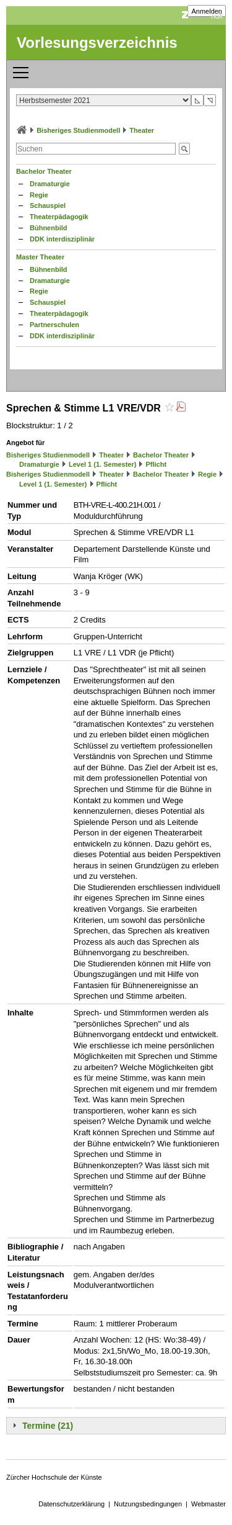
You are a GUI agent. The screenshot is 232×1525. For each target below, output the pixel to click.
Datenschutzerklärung (71, 1504)
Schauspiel (48, 205)
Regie (39, 195)
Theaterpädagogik (59, 216)
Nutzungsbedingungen (148, 1504)
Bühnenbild (48, 228)
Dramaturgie (50, 183)
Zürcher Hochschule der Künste (54, 1477)
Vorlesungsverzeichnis (97, 42)
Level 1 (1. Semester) (102, 464)
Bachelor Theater (44, 171)
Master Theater (40, 257)
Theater (141, 130)
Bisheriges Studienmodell (78, 130)
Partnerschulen (54, 324)
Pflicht (156, 464)
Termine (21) (47, 1426)
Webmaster (208, 1504)
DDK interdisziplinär (62, 239)
